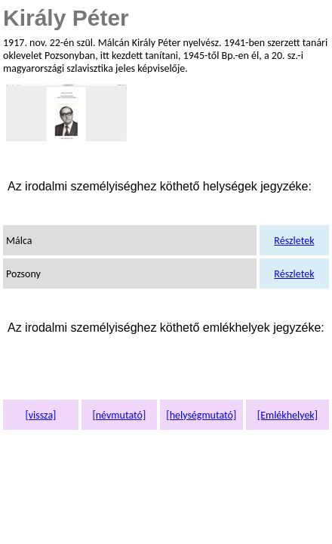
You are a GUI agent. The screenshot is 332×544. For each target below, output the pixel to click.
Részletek (294, 240)
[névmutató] (119, 415)
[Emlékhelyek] (287, 415)
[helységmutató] (201, 415)
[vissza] (40, 415)
